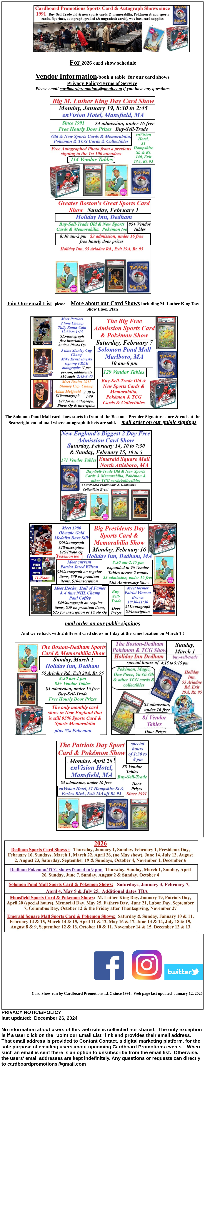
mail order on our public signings (158, 422)
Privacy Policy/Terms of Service (102, 83)
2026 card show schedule (108, 63)
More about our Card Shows (105, 303)
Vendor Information (66, 76)
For (75, 62)
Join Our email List (29, 303)
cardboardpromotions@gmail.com (91, 88)
